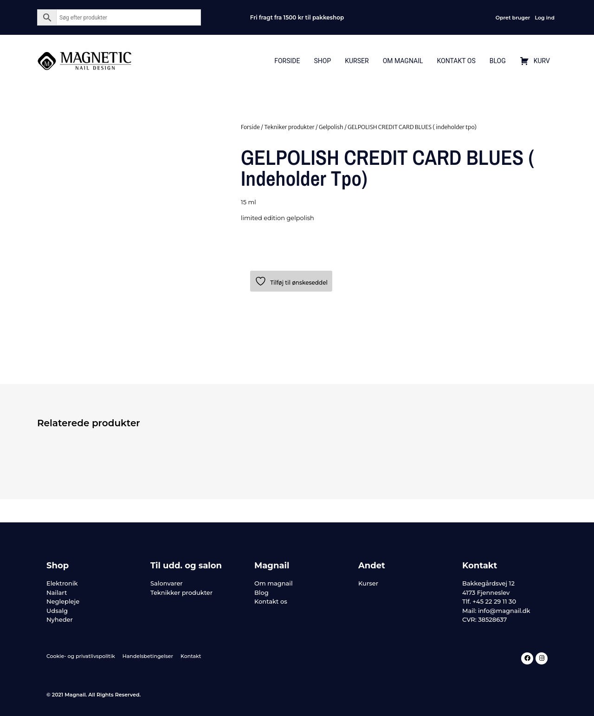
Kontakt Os (456, 61)
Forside (287, 61)
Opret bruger (513, 17)
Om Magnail (403, 61)
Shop (322, 61)
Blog (498, 61)
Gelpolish (331, 127)
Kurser (356, 61)
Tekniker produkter (289, 127)
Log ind (545, 17)
